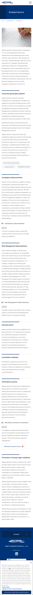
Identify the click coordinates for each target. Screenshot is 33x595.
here (9, 568)
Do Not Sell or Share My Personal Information (16, 592)
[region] (16, 577)
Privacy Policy (6, 587)
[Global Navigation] (30, 2)
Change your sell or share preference (12, 588)
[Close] (31, 563)
